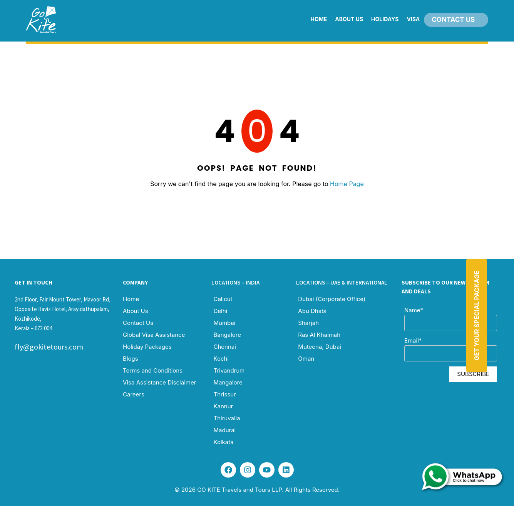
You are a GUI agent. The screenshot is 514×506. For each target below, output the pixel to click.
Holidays (384, 19)
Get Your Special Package (476, 315)
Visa (413, 19)
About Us (349, 19)
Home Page (347, 184)
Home (318, 19)
